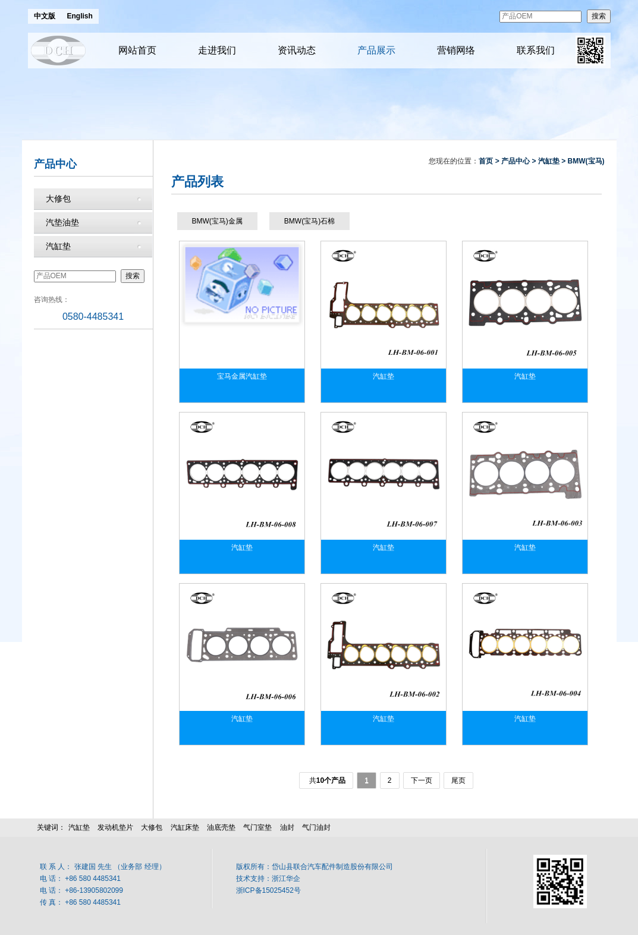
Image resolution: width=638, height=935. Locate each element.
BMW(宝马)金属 (217, 221)
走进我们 (217, 50)
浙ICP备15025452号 (268, 890)
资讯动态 (297, 50)
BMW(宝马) (586, 161)
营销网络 (456, 50)
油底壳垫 (221, 827)
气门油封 (316, 827)
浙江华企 (286, 878)
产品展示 (376, 50)
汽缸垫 (58, 246)
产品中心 (515, 161)
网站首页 (137, 50)
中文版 (44, 16)
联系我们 (536, 50)
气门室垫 (257, 827)
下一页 (421, 780)
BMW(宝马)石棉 (309, 221)
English (80, 16)
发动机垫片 (115, 827)
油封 (287, 827)
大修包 (58, 198)
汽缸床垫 (185, 827)
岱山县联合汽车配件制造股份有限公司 (332, 866)
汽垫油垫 (62, 222)
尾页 (458, 780)
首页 (486, 161)
